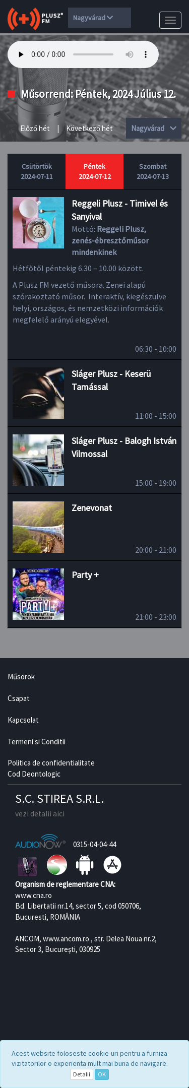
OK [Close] (102, 1074)
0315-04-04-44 (94, 844)
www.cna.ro (33, 895)
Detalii (81, 1074)
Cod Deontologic (34, 774)
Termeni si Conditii (37, 741)
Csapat (19, 698)
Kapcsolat (23, 720)
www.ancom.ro (66, 938)
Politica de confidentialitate (51, 762)
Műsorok (21, 676)
